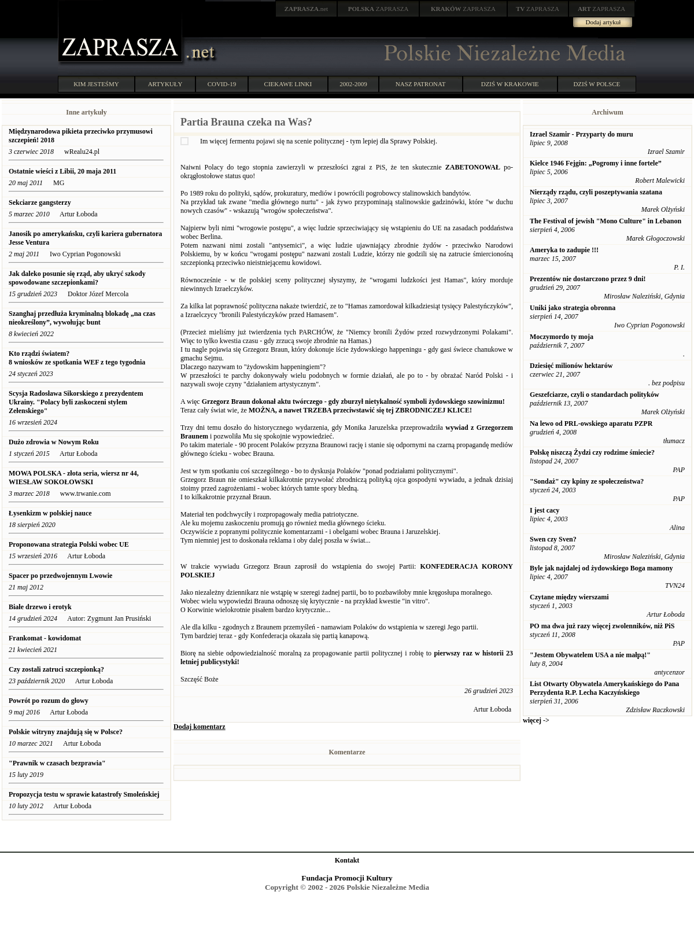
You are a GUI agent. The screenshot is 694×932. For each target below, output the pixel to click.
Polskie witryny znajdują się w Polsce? (66, 732)
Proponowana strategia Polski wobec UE (69, 544)
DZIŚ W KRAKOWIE (510, 83)
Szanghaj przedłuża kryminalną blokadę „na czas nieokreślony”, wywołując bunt (82, 318)
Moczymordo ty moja (561, 337)
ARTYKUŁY (165, 83)
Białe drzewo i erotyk (40, 607)
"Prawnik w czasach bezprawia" (57, 763)
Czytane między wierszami (569, 597)
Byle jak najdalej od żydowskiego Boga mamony (601, 568)
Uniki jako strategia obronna (572, 308)
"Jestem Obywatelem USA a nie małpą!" (590, 655)
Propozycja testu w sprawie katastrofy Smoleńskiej (84, 794)
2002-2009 (353, 83)
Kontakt (347, 860)
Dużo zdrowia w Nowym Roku (54, 442)
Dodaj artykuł (603, 22)
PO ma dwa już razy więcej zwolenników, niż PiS (602, 626)
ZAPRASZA (378, 8)
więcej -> (536, 720)
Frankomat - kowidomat (45, 638)
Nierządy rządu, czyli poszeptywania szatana (596, 192)
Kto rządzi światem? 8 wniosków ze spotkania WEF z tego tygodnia (77, 357)
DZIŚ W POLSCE (596, 83)
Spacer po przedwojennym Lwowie (60, 576)
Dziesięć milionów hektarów (571, 366)
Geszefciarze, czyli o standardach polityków (594, 395)
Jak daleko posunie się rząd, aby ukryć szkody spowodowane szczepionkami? (77, 278)
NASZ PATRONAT (421, 83)
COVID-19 (222, 83)
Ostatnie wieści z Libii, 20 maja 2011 (62, 171)
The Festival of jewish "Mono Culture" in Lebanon (605, 221)
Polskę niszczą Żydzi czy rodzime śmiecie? (592, 452)
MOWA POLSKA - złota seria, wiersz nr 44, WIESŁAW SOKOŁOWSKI (74, 477)
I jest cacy (544, 510)
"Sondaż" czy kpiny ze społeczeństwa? (587, 481)
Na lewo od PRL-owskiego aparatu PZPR (591, 423)
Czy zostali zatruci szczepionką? (56, 669)
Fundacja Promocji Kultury (346, 878)
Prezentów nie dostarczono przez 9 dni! (588, 279)
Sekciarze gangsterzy (40, 202)
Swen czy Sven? (553, 539)
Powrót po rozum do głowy (48, 701)
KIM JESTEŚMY (96, 83)
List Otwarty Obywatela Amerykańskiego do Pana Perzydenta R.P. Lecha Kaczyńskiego (604, 688)
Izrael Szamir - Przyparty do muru (581, 134)
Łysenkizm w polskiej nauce (51, 513)
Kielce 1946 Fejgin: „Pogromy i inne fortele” (596, 163)
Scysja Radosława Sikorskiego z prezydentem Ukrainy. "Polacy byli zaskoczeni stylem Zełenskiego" (76, 402)
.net (306, 8)
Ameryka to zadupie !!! (564, 250)
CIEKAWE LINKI (288, 83)
